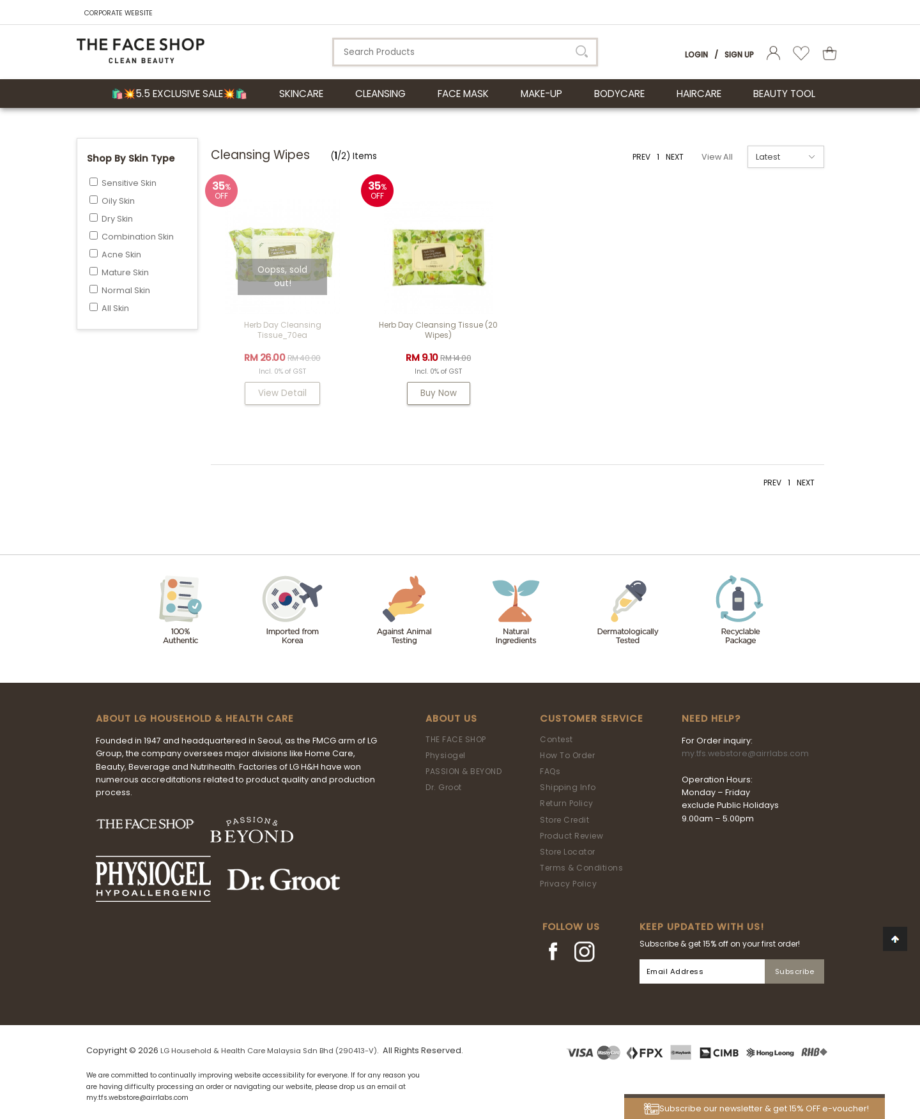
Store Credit (564, 819)
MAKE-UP (541, 93)
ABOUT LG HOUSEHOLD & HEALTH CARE (195, 718)
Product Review (571, 835)
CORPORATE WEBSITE (118, 13)
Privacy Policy (568, 883)
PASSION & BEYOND (463, 771)
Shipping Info (568, 787)
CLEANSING (380, 93)
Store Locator (567, 851)
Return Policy (567, 803)
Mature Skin (125, 272)
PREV (641, 156)
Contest (556, 739)
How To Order (567, 755)
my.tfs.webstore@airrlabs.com (745, 753)
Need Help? (711, 718)
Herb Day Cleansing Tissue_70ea (282, 329)
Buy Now (438, 393)
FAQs (550, 771)
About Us (451, 718)
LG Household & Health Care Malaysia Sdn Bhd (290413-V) (268, 1051)
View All (717, 156)
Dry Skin (117, 218)
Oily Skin (118, 200)
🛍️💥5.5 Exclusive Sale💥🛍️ (179, 93)
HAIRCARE (699, 93)
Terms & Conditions (581, 867)
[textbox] (465, 52)
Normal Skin (126, 290)
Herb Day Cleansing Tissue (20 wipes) (438, 329)
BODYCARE (619, 93)
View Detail (282, 393)
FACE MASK (463, 93)
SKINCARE (301, 93)
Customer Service (591, 718)
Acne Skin (121, 254)
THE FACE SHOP (455, 739)
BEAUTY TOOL (784, 93)
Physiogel (445, 755)
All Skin (115, 308)
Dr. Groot (443, 787)
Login (696, 54)
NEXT (675, 156)
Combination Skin (138, 236)
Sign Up (739, 54)
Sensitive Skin (129, 183)
